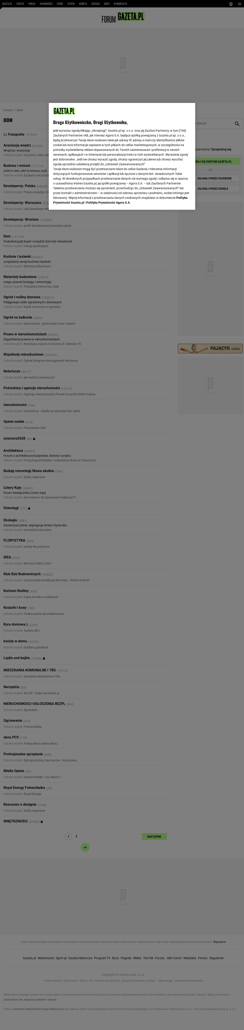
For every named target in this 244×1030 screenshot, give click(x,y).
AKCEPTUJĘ (176, 201)
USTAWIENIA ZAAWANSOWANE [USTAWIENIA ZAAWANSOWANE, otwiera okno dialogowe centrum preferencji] (81, 201)
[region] (122, 156)
